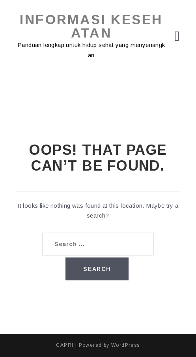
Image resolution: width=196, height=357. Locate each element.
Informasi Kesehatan (91, 26)
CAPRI (64, 345)
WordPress (125, 345)
